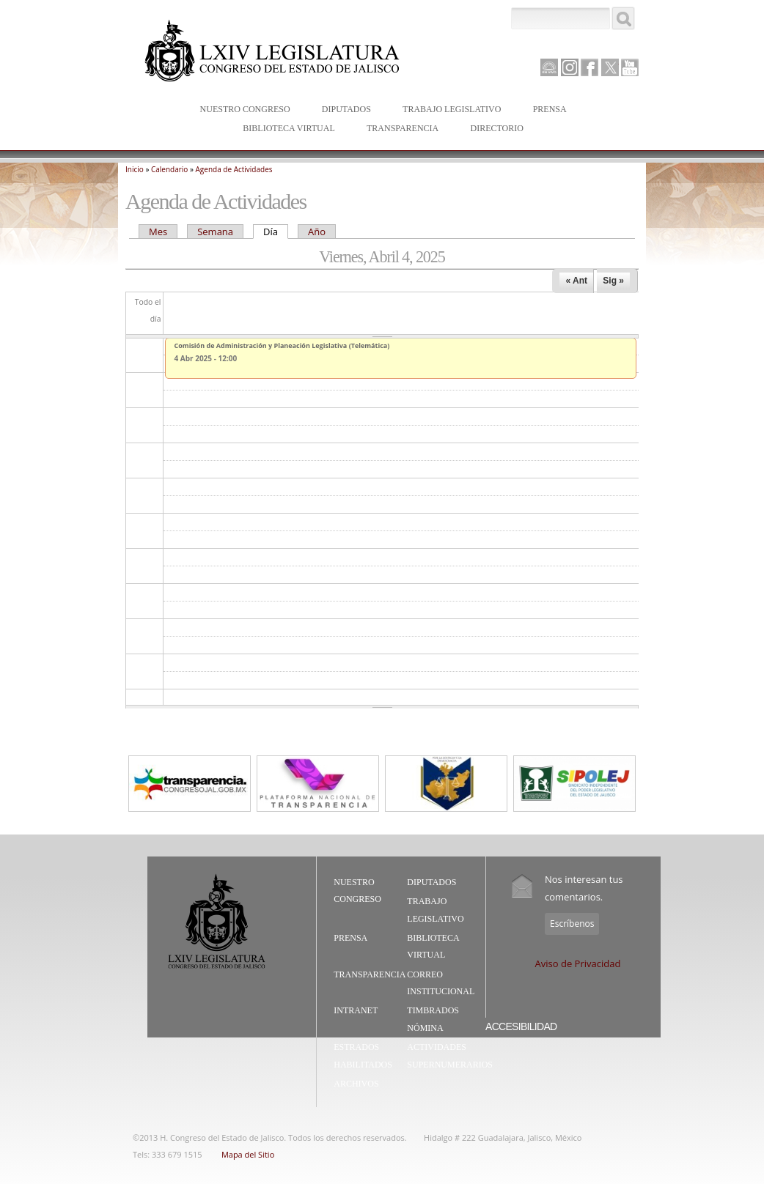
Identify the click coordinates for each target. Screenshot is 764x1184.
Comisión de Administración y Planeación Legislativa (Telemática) (282, 345)
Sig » (613, 280)
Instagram (569, 67)
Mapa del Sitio (247, 1154)
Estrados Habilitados (363, 1056)
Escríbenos (572, 923)
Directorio (496, 128)
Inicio (134, 169)
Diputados (343, 110)
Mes (158, 231)
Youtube (630, 67)
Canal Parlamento (549, 68)
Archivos (356, 1083)
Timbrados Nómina (433, 1019)
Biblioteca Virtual (285, 129)
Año (317, 231)
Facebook (589, 67)
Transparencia (402, 128)
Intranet (356, 1010)
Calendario (169, 169)
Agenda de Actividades (234, 169)
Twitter (610, 67)
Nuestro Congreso (242, 110)
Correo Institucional (440, 983)
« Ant (576, 280)
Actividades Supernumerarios (450, 1056)
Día (275, 231)
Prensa (546, 110)
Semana (215, 231)
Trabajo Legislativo (448, 110)
